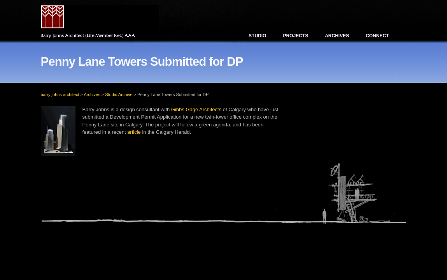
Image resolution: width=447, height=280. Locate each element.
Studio (257, 35)
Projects (295, 35)
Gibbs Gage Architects (196, 109)
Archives (337, 35)
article (134, 132)
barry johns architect (60, 94)
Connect (377, 35)
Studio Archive (118, 94)
